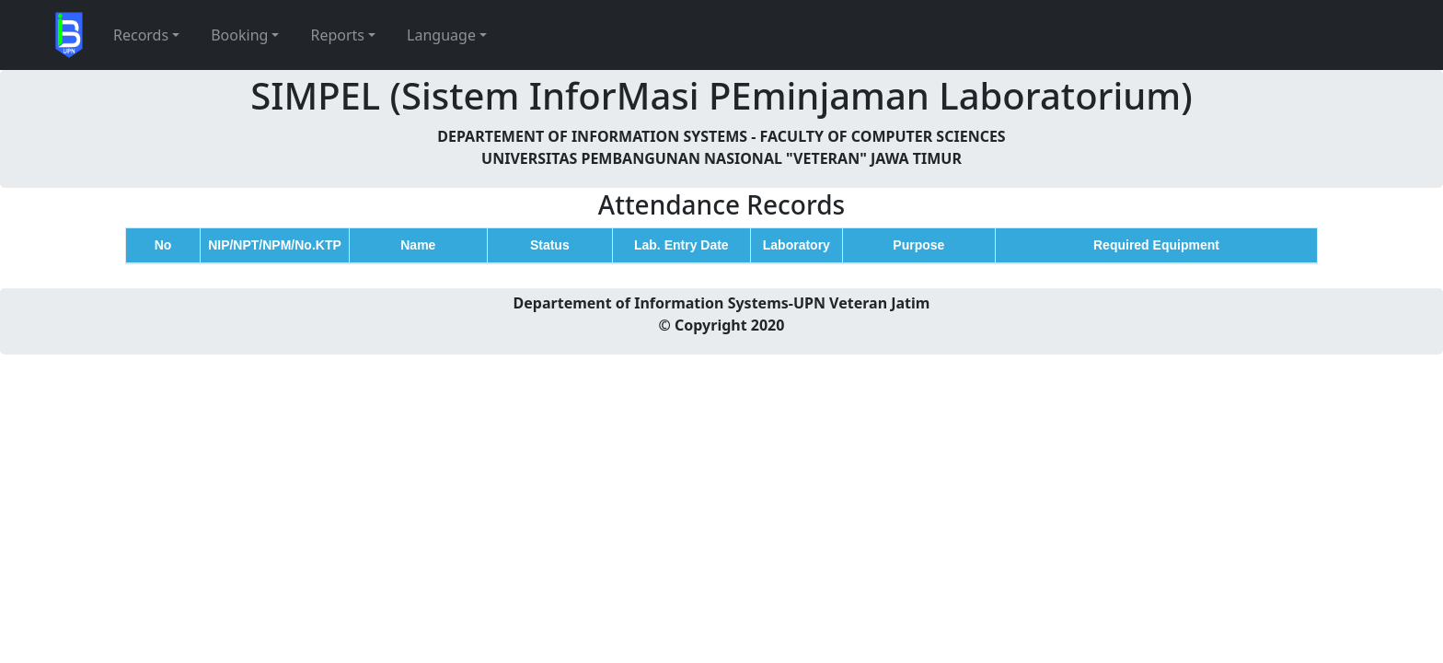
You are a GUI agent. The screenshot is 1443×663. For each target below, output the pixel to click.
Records (140, 35)
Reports (337, 35)
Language (441, 35)
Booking (239, 35)
